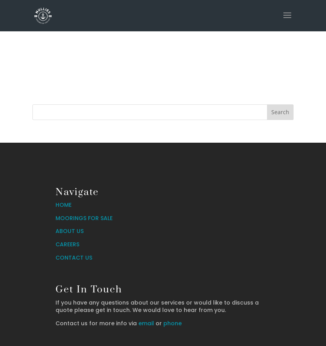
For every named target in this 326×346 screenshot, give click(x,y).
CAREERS (67, 244)
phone (172, 323)
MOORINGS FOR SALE (84, 218)
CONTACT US (74, 258)
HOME (64, 205)
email (146, 323)
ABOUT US (70, 231)
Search (280, 112)
